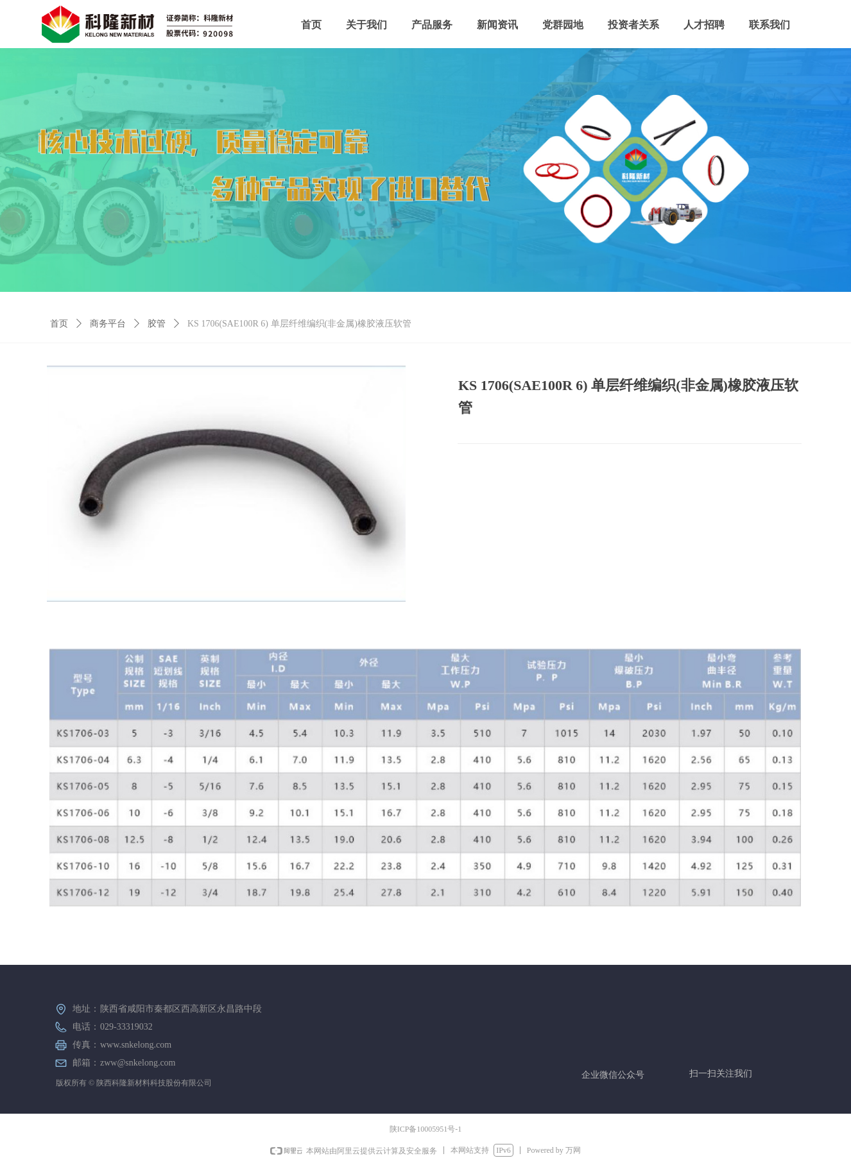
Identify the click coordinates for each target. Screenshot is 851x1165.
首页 (59, 323)
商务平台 (108, 323)
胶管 (157, 323)
